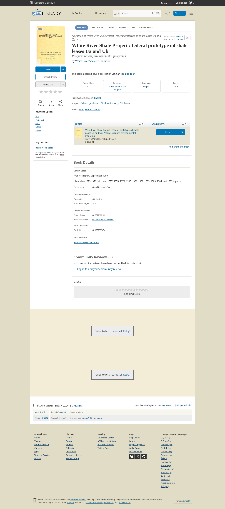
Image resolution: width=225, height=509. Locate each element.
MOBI (38, 127)
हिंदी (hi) (164, 458)
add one (129, 73)
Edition (78, 124)
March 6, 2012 (40, 412)
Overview (81, 27)
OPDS (171, 405)
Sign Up (179, 13)
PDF (37, 116)
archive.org (109, 502)
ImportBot (178, 36)
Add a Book (134, 448)
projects (70, 502)
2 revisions (77, 405)
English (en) (166, 448)
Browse (97, 13)
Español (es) (166, 451)
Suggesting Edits (137, 444)
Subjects (70, 448)
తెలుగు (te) (165, 479)
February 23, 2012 (41, 418)
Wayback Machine (94, 502)
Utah (81, 109)
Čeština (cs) (166, 441)
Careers (38, 448)
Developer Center (106, 437)
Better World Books (44, 147)
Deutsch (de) (166, 444)
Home (69, 437)
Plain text (39, 120)
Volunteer (39, 441)
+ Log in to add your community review (98, 269)
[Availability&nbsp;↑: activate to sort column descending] (170, 124)
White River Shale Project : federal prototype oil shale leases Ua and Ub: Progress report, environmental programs (112, 132)
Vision (37, 437)
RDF (160, 405)
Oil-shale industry (110, 103)
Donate (166, 3)
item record (93, 242)
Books (69, 441)
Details (111, 27)
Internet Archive (81, 242)
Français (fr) (166, 455)
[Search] (135, 13)
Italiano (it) (166, 465)
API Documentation (107, 441)
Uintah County (92, 109)
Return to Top (72, 458)
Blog (36, 451)
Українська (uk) (168, 482)
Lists (133, 27)
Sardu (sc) (165, 476)
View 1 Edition (97, 27)
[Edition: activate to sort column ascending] (112, 124)
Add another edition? (179, 146)
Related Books (146, 27)
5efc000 (186, 500)
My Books (76, 13)
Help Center (134, 437)
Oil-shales (125, 103)
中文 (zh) (165, 486)
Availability (158, 124)
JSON (165, 405)
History (180, 39)
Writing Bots (103, 448)
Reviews (122, 27)
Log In (167, 13)
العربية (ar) (165, 437)
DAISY (38, 130)
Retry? (126, 331)
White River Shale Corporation (92, 61)
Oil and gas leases (90, 103)
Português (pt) (167, 469)
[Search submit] (152, 13)
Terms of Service (42, 455)
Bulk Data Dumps (106, 444)
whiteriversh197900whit (103, 219)
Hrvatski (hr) (166, 462)
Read (47, 69)
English (146, 86)
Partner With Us (41, 444)
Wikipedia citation (184, 405)
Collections (71, 451)
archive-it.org (125, 502)
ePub (37, 123)
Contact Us (134, 441)
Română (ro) (166, 472)
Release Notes (135, 451)
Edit (187, 37)
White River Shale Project (117, 88)
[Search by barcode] (158, 13)
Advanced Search (74, 455)
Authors (69, 444)
